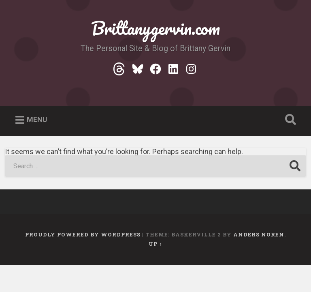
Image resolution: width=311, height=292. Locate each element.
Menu (37, 120)
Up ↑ (155, 244)
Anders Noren (258, 235)
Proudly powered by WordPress (83, 235)
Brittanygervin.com (155, 28)
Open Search (289, 121)
